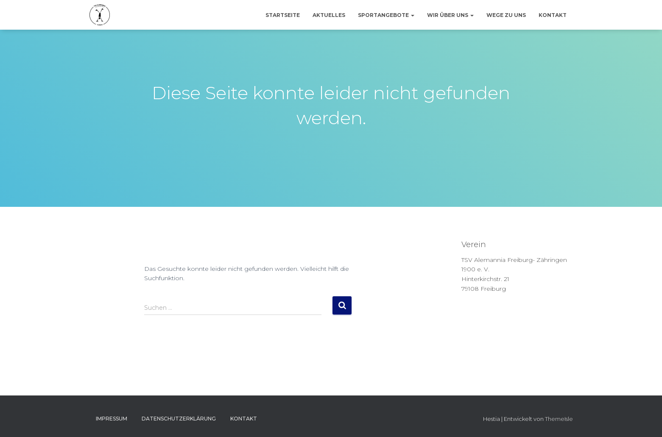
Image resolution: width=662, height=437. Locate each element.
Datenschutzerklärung (179, 418)
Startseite (282, 15)
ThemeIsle (559, 418)
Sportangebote (386, 15)
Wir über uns (450, 15)
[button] (412, 15)
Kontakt (553, 15)
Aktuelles (329, 15)
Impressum (111, 418)
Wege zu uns (506, 15)
